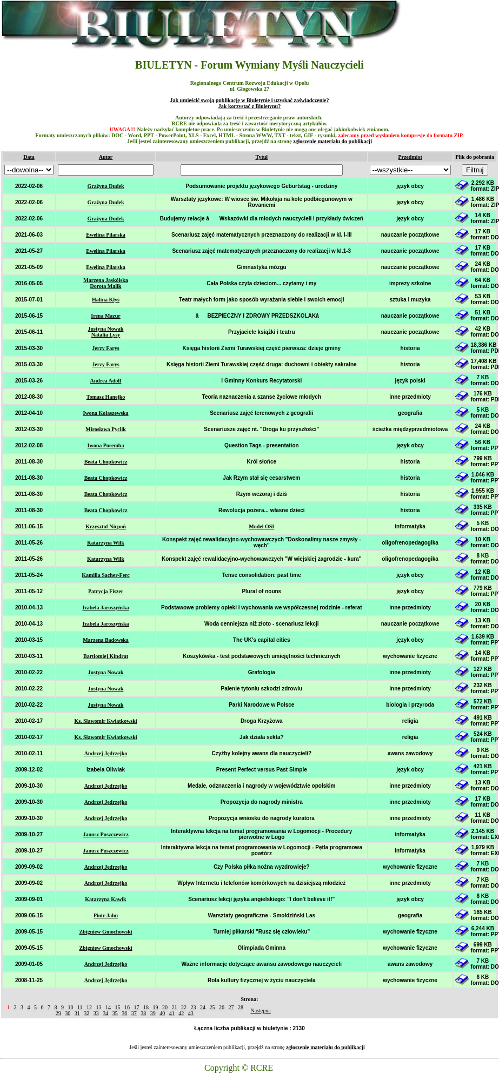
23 (193, 1007)
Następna (261, 1010)
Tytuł (261, 157)
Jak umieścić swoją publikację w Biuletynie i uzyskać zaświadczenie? (249, 100)
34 (105, 1013)
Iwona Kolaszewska (105, 413)
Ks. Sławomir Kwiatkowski (105, 721)
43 (191, 1013)
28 (240, 1007)
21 (174, 1007)
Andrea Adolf (106, 381)
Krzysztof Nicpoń (105, 526)
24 (202, 1007)
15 (118, 1007)
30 (67, 1013)
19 (155, 1007)
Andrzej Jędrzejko (106, 753)
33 (96, 1013)
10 (70, 1007)
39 (153, 1013)
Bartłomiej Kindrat (105, 656)
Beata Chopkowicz (106, 462)
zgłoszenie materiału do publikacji (332, 141)
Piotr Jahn (106, 915)
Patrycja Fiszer (105, 591)
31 (77, 1013)
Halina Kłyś (105, 300)
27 (231, 1007)
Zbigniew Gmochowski (105, 932)
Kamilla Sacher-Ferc (106, 575)
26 (221, 1007)
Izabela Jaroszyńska (105, 607)
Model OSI (261, 526)
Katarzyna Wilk (105, 543)
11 (80, 1007)
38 (143, 1013)
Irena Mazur (106, 316)
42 (181, 1013)
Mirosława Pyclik (105, 429)
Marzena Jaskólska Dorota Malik (105, 283)
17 (136, 1007)
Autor (106, 157)
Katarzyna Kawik (105, 899)
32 (86, 1013)
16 (127, 1007)
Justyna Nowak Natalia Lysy (106, 332)
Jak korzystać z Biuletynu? (249, 106)
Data (29, 157)
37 (134, 1013)
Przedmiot (410, 157)
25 (212, 1007)
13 (99, 1007)
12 (89, 1007)
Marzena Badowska (106, 640)
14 (108, 1007)
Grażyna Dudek (105, 186)
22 (184, 1007)
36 (124, 1013)
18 (146, 1007)
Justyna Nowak (106, 672)
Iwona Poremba (106, 445)
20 (165, 1007)
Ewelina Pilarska (105, 235)
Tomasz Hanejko (106, 397)
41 (172, 1013)
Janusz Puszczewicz (105, 834)
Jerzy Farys (105, 348)
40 (162, 1013)
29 (58, 1013)
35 (115, 1013)
